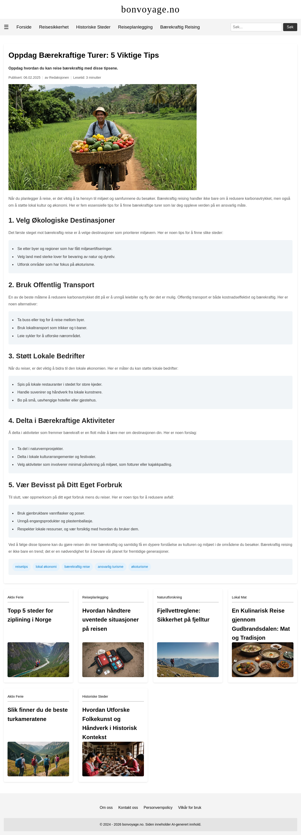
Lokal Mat (239, 597)
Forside (24, 27)
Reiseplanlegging (135, 27)
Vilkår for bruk (189, 808)
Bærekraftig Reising (180, 27)
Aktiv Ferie (16, 597)
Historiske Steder (93, 27)
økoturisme (139, 567)
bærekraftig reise (77, 567)
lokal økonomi (46, 567)
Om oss (106, 808)
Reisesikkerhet (54, 27)
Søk (290, 27)
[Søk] (256, 27)
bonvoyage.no (150, 9)
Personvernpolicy (158, 808)
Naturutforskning (169, 597)
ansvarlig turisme (110, 567)
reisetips (21, 567)
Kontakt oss (128, 808)
